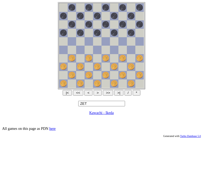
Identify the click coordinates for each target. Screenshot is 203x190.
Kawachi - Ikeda (101, 113)
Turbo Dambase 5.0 (190, 136)
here (52, 129)
